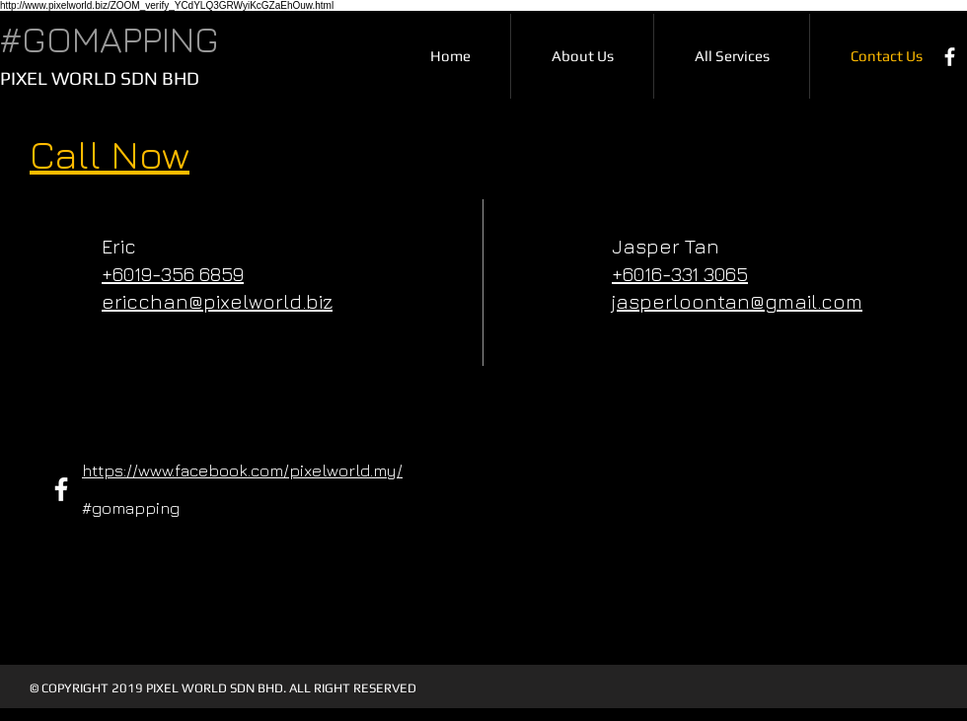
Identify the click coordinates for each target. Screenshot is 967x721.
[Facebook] (949, 56)
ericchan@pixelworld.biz (217, 301)
